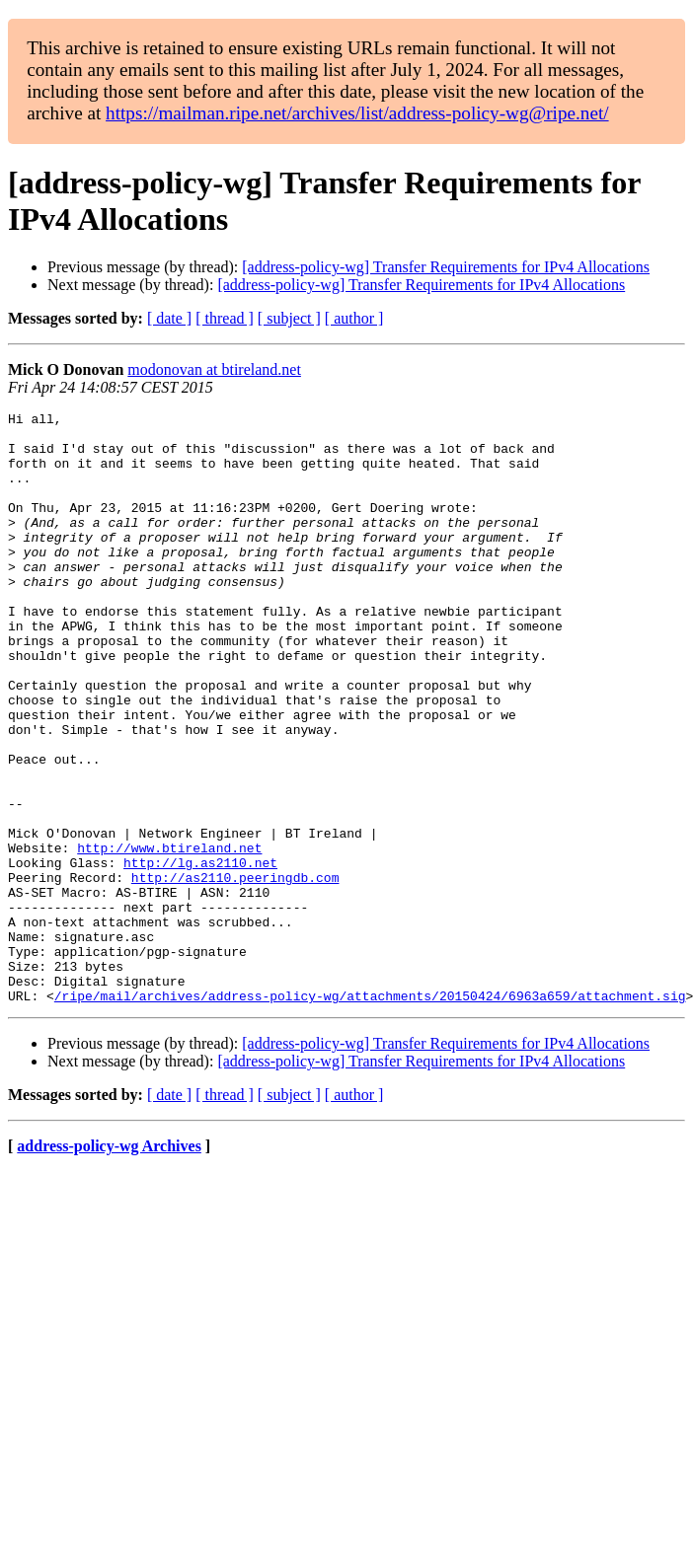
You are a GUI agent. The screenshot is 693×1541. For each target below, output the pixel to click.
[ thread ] (224, 318)
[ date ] (169, 318)
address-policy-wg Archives (109, 1264)
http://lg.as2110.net (200, 954)
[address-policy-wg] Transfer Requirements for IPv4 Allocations (446, 266)
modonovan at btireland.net (214, 369)
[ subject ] (289, 318)
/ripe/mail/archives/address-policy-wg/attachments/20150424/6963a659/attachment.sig (370, 1114)
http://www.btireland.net (169, 936)
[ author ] (354, 318)
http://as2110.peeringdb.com (235, 972)
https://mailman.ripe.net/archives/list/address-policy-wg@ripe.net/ (357, 113)
